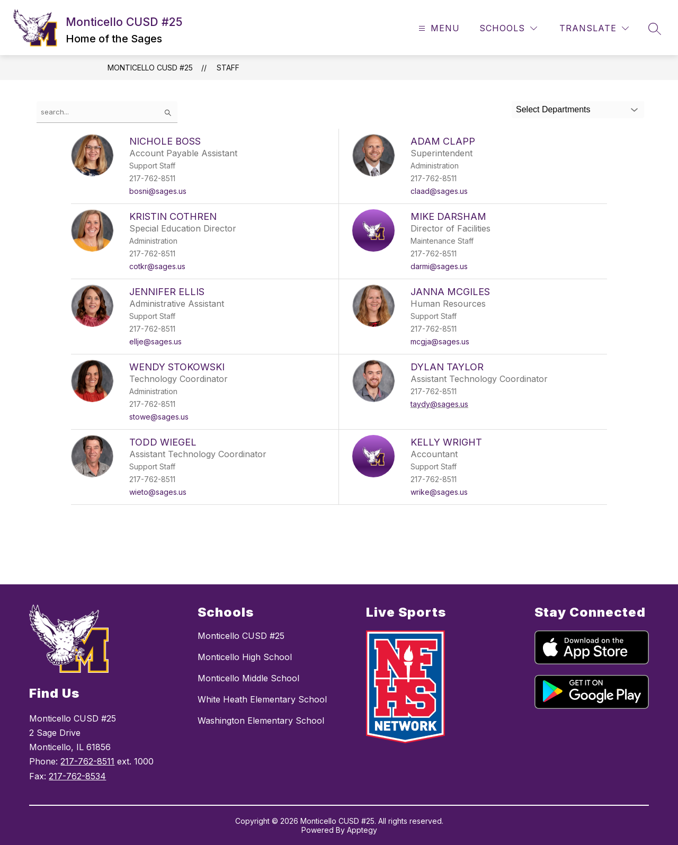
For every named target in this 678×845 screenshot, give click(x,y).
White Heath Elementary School (262, 699)
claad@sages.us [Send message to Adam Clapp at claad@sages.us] (439, 190)
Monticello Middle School (248, 678)
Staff (228, 67)
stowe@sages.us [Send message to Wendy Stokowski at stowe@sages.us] (159, 416)
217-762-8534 (77, 776)
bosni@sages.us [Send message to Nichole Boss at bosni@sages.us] (157, 190)
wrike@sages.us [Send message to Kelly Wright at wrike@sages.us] (439, 491)
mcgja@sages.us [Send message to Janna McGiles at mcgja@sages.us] (440, 341)
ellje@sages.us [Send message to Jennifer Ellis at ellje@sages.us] (155, 341)
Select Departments (553, 109)
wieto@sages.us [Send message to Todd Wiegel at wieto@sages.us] (157, 491)
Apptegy (362, 829)
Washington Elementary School (261, 720)
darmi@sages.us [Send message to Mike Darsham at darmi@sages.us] (439, 266)
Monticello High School (245, 657)
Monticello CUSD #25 (150, 67)
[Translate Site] (594, 28)
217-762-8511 (87, 761)
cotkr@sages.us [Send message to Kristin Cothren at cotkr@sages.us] (157, 266)
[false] (107, 112)
